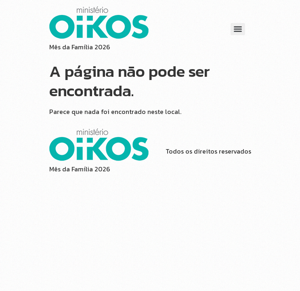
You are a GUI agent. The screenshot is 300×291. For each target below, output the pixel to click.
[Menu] (238, 29)
